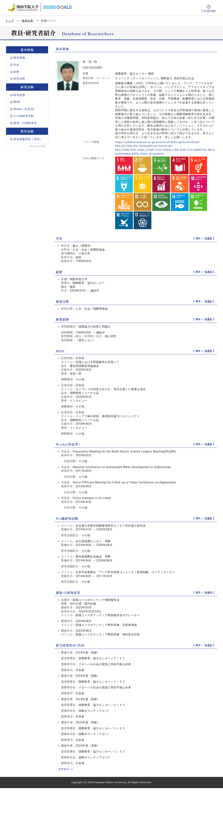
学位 (16, 64)
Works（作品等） (25, 109)
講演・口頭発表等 (25, 123)
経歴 (16, 71)
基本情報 (19, 57)
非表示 (208, 238)
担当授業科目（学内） (28, 139)
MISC (17, 101)
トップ (9, 20)
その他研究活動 (23, 115)
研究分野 (19, 78)
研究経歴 (19, 95)
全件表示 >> (66, 769)
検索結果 (27, 20)
